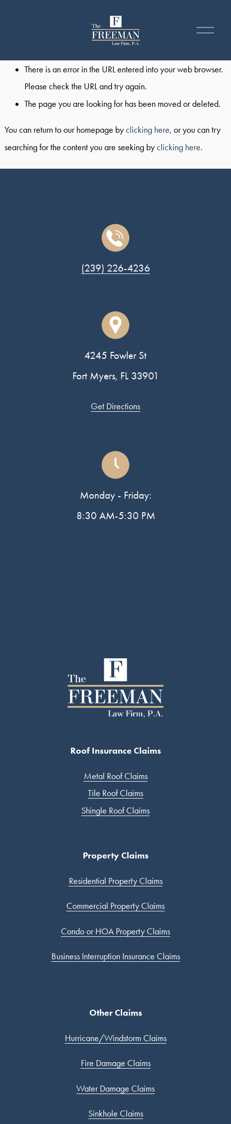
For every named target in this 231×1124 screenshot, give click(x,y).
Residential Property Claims (116, 880)
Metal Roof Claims (116, 776)
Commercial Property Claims (115, 905)
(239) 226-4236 (115, 268)
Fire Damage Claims (116, 1063)
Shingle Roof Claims (115, 810)
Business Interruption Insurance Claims (115, 956)
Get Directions (115, 406)
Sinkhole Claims (115, 1113)
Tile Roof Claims (115, 793)
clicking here (148, 129)
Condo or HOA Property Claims (115, 931)
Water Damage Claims (115, 1088)
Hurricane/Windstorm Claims (116, 1038)
